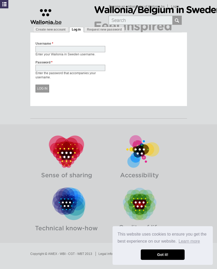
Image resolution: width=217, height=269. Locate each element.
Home (40, 23)
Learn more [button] (189, 241)
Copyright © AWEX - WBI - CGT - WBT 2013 (61, 254)
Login (175, 6)
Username (44, 44)
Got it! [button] (162, 255)
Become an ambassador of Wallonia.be (137, 6)
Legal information (110, 254)
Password (44, 63)
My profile (54, 23)
